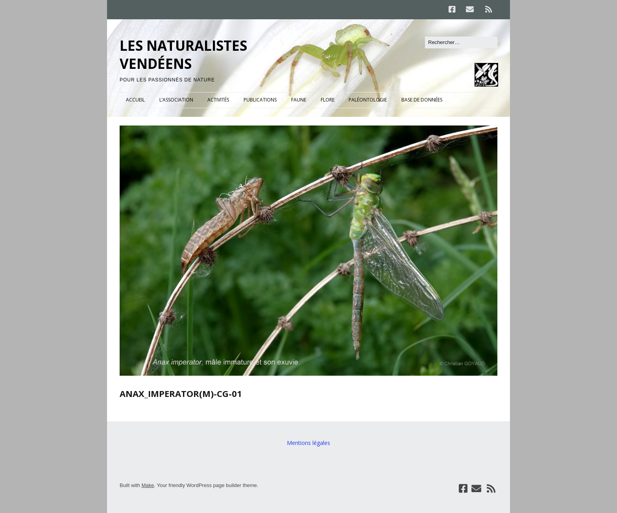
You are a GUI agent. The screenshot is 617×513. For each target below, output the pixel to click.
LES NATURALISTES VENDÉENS (183, 54)
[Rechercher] (461, 42)
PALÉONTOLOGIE (368, 99)
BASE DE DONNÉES (421, 99)
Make (148, 485)
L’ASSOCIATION (176, 99)
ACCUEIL (135, 99)
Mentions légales (308, 443)
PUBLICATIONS (260, 99)
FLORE (327, 99)
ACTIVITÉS (218, 99)
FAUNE (298, 99)
